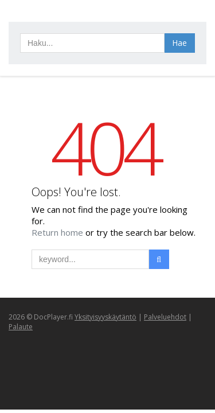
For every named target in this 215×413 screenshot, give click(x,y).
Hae (179, 42)
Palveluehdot (165, 317)
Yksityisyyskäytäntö (105, 317)
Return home (58, 232)
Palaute (21, 327)
